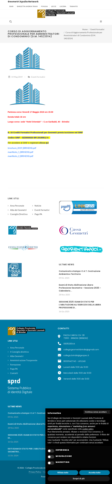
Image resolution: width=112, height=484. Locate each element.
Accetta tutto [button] (94, 472)
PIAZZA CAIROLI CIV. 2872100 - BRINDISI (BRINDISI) (75, 337)
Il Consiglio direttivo (19, 352)
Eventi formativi (97, 29)
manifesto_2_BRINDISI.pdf (20, 156)
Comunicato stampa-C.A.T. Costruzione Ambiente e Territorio (79, 272)
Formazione (15, 364)
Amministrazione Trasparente (23, 360)
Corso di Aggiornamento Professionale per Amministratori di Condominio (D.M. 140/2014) (83, 35)
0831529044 (69, 343)
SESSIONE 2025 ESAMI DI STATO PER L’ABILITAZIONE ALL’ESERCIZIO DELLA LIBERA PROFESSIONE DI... (80, 304)
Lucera (63, 6)
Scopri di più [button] (79, 478)
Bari (11, 6)
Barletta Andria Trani (27, 6)
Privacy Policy (35, 472)
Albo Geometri (16, 356)
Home (85, 29)
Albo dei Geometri (18, 210)
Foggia (44, 6)
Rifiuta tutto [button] (62, 472)
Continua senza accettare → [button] (97, 412)
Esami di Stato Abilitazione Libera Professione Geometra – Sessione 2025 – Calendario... (80, 288)
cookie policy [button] (87, 429)
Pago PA (38, 214)
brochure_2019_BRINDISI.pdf (22, 148)
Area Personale (17, 205)
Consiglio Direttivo (18, 214)
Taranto (74, 6)
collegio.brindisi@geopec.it (76, 355)
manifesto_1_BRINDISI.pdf (20, 152)
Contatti (14, 373)
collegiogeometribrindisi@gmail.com (81, 349)
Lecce (53, 6)
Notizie (38, 205)
